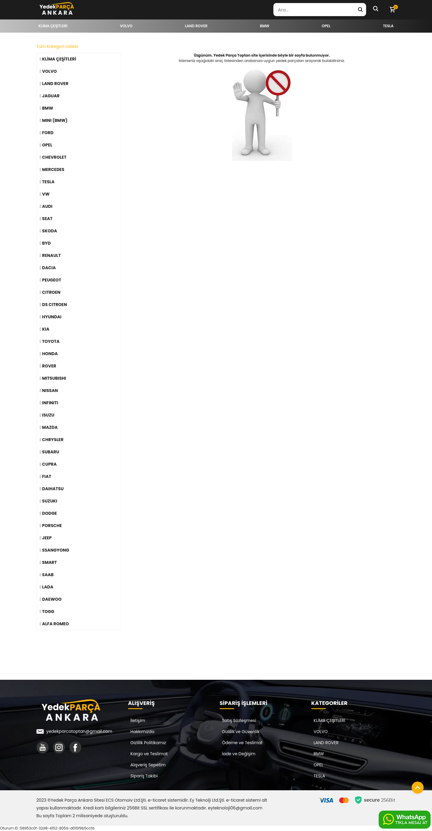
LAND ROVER (326, 743)
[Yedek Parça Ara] (360, 9)
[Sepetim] (392, 9)
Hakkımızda (142, 732)
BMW (319, 754)
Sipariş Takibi (144, 776)
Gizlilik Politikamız (148, 743)
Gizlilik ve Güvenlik (241, 732)
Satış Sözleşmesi (239, 720)
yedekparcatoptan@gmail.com (79, 731)
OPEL (318, 765)
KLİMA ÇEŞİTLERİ (329, 720)
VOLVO (321, 732)
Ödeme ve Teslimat (242, 743)
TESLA (319, 776)
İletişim (138, 720)
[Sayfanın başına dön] (416, 786)
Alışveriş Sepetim (148, 765)
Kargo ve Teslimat (149, 754)
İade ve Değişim (239, 754)
